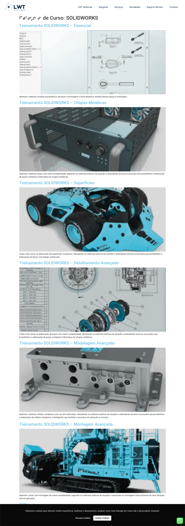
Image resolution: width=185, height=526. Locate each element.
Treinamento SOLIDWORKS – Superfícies (56, 182)
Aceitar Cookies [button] (102, 518)
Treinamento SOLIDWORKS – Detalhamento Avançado (69, 262)
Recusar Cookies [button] (83, 518)
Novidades (134, 7)
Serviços (118, 7)
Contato (173, 7)
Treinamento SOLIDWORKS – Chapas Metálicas (62, 102)
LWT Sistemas (85, 7)
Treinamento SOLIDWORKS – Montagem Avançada (66, 424)
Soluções (103, 7)
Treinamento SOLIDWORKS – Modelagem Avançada (66, 343)
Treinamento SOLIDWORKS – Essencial (55, 25)
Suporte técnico (155, 7)
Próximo (24, 503)
